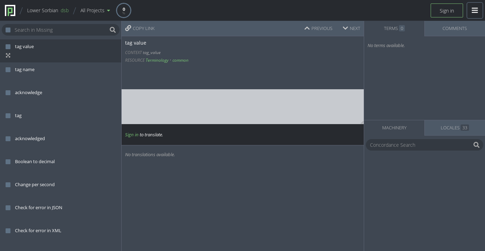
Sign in (447, 10)
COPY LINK (140, 28)
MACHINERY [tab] (394, 127)
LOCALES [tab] (455, 127)
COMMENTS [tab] (454, 28)
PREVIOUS (318, 28)
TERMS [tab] (394, 28)
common (180, 60)
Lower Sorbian (48, 10)
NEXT (351, 28)
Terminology (157, 60)
